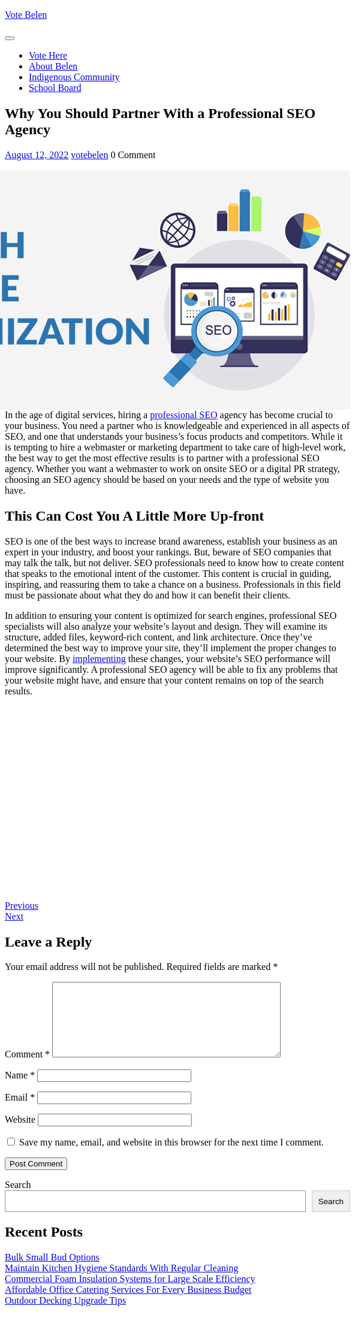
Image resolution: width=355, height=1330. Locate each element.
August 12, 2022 (36, 155)
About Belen (53, 66)
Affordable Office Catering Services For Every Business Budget (128, 1304)
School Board (55, 88)
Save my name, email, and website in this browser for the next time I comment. (171, 1156)
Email (20, 1112)
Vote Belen (26, 15)
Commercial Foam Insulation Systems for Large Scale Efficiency (130, 1293)
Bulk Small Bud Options (52, 1271)
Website (20, 1134)
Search (18, 1199)
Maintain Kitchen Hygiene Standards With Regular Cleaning (121, 1282)
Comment (27, 1068)
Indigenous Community (74, 77)
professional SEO (183, 415)
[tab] (9, 38)
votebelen (89, 155)
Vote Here (48, 55)
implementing (99, 659)
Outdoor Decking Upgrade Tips (65, 1315)
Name (20, 1089)
